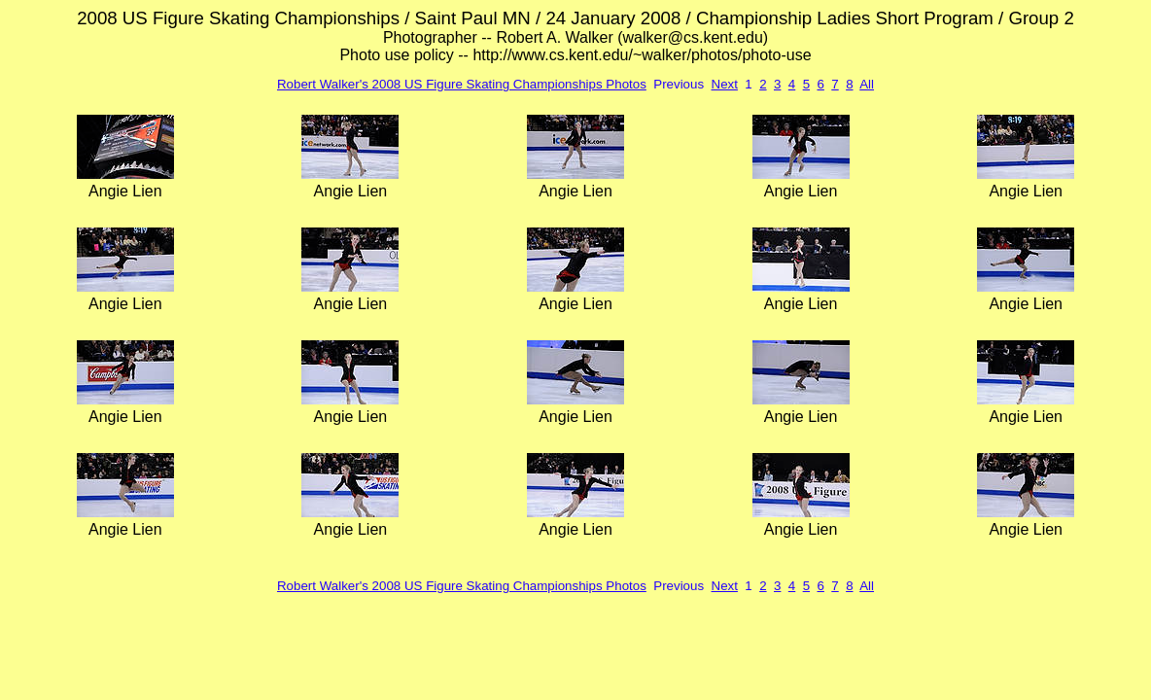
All (866, 84)
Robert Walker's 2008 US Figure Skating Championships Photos (461, 84)
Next (725, 84)
